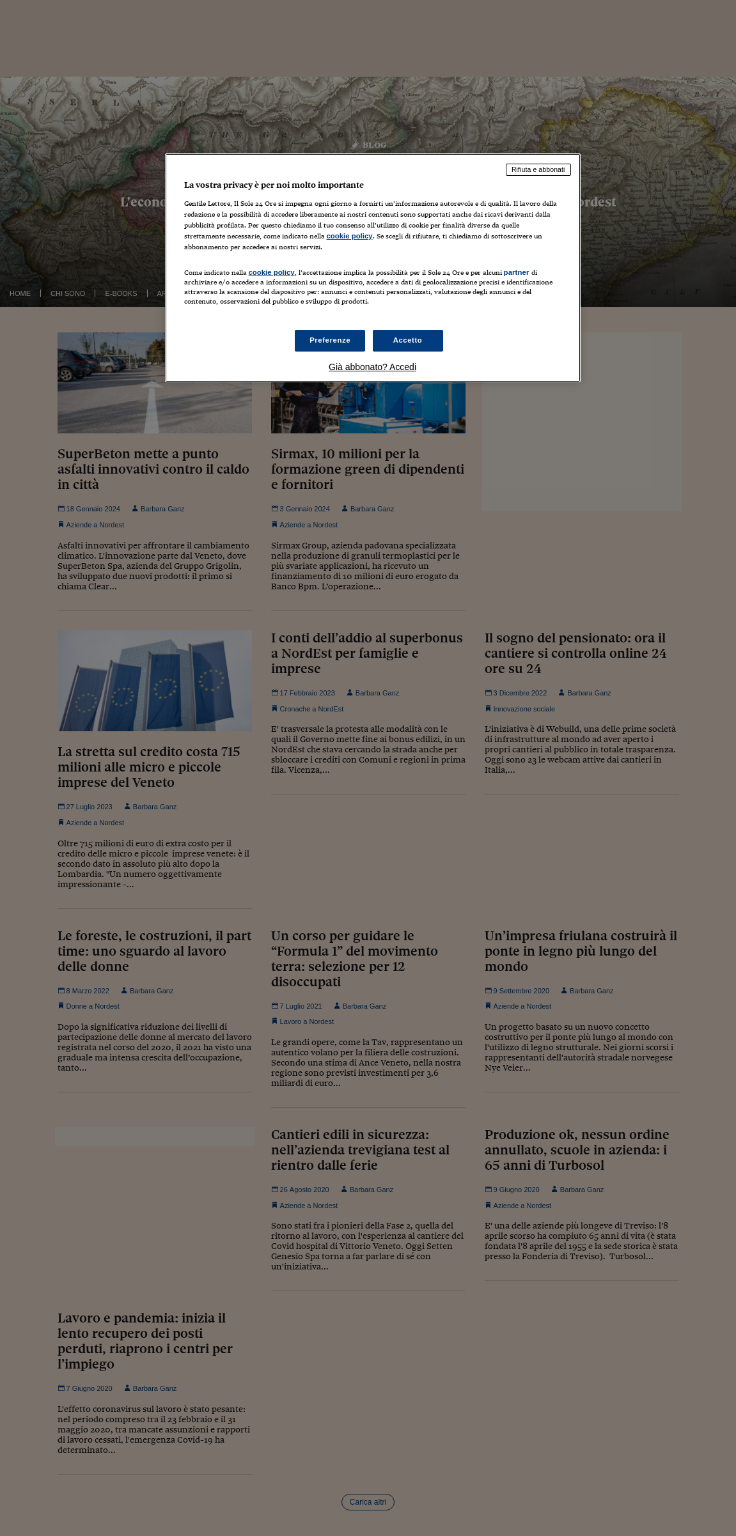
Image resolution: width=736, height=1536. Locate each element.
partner (516, 272)
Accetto (408, 340)
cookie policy (350, 236)
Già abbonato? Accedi (372, 367)
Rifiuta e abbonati (538, 169)
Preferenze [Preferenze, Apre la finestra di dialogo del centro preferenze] (329, 340)
